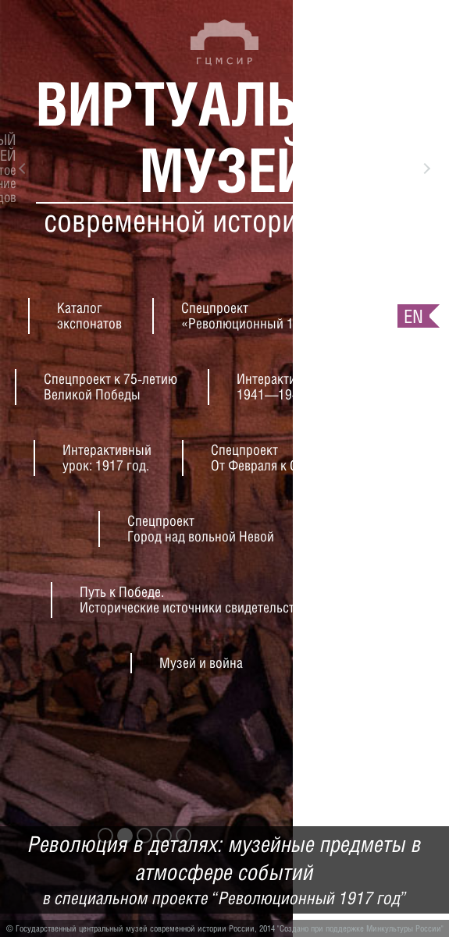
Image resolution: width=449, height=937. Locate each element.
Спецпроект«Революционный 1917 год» (262, 316)
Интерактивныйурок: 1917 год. (106, 458)
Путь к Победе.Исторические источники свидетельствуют (201, 600)
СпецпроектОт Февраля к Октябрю (275, 458)
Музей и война (201, 663)
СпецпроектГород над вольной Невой (200, 529)
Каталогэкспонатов (89, 316)
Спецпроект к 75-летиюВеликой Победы (110, 387)
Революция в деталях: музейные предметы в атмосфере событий (224, 870)
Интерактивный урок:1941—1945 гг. (297, 387)
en (413, 316)
